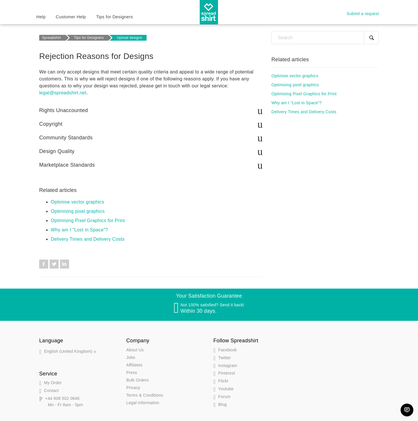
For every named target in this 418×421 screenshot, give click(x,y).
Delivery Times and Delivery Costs (88, 239)
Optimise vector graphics (77, 201)
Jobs (130, 357)
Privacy (133, 387)
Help (41, 16)
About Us (135, 350)
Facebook (43, 264)
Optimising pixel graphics (78, 211)
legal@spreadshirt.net (63, 92)
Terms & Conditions (144, 395)
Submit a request (363, 13)
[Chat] (407, 410)
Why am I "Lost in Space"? (79, 229)
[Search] (325, 37)
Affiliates (134, 365)
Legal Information (142, 402)
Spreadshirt (51, 38)
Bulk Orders (137, 380)
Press (131, 372)
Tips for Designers (114, 16)
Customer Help (71, 16)
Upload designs (129, 38)
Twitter (54, 264)
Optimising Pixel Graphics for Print (88, 220)
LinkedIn (64, 264)
